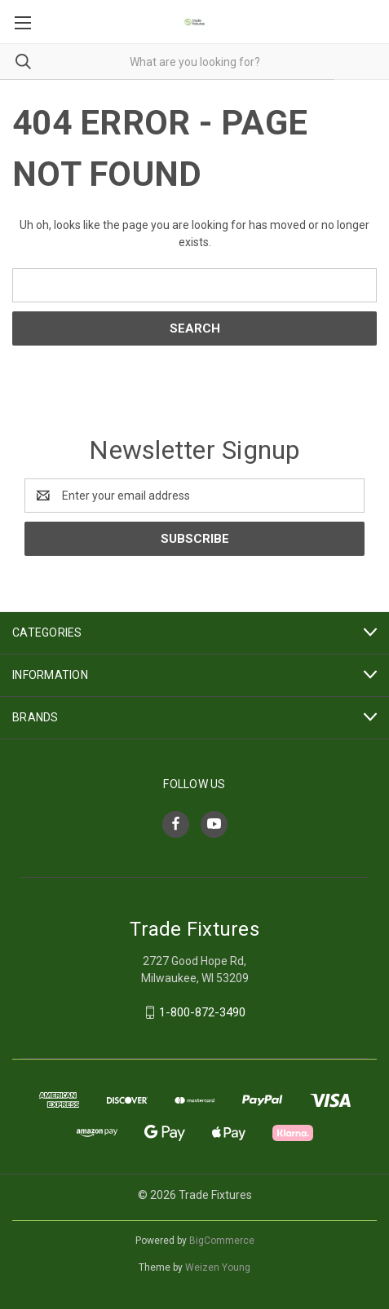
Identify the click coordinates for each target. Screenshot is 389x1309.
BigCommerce (221, 1240)
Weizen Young (217, 1267)
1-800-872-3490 (202, 1012)
